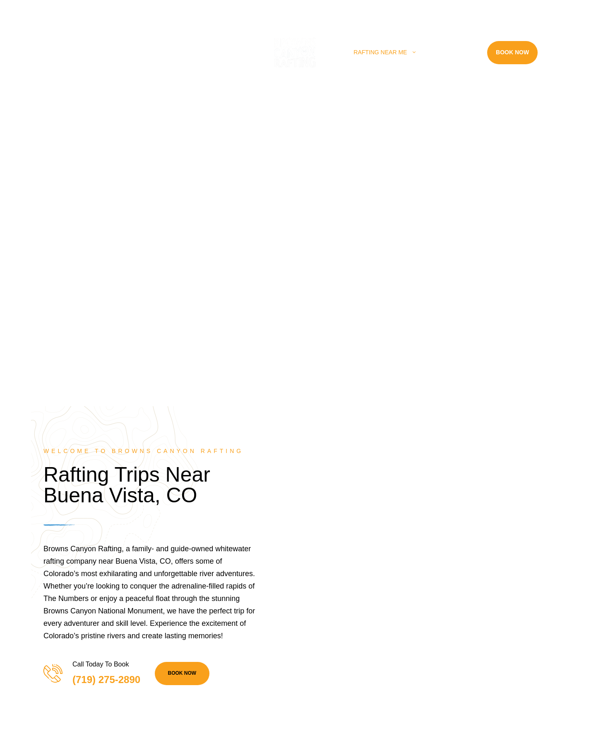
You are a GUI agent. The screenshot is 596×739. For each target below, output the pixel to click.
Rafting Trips (124, 52)
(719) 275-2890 (177, 9)
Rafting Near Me (380, 52)
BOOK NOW (182, 673)
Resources (451, 52)
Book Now (512, 52)
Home (75, 52)
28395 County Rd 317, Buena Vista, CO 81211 (79, 9)
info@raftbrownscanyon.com (251, 9)
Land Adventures (200, 52)
